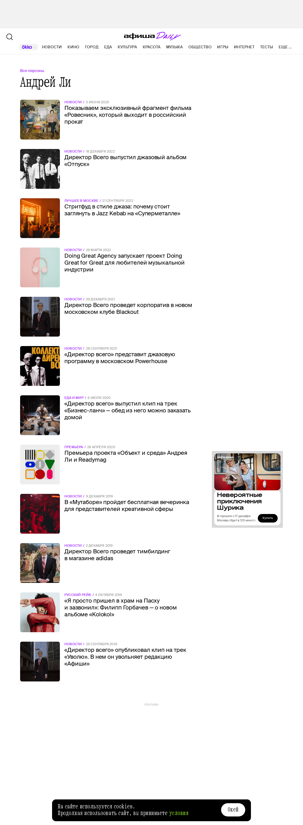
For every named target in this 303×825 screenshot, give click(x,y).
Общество (200, 47)
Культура (127, 47)
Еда (108, 47)
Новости (52, 47)
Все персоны (32, 70)
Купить (268, 518)
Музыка (174, 47)
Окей (233, 809)
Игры (222, 47)
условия (179, 813)
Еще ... (285, 47)
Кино (73, 47)
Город (91, 47)
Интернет (244, 47)
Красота (152, 47)
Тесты (266, 47)
